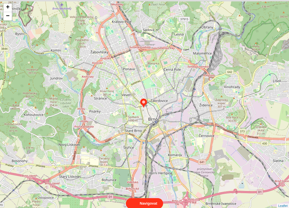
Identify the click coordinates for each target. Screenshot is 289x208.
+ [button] (8, 7)
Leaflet (283, 200)
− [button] (8, 16)
